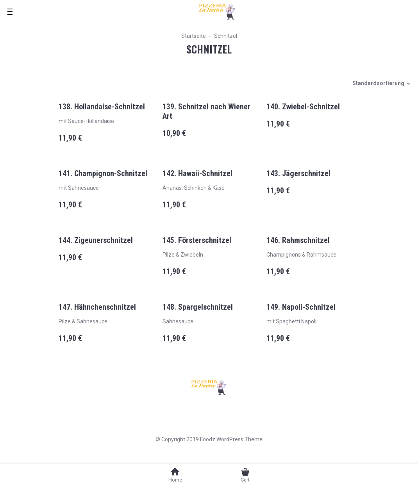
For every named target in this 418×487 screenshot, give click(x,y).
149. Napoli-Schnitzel (301, 307)
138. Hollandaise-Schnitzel (102, 106)
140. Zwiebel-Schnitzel (303, 106)
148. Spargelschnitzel (198, 307)
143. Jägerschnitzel (298, 173)
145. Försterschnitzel (197, 240)
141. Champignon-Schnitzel (103, 173)
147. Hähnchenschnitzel (97, 307)
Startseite (193, 36)
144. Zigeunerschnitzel (96, 240)
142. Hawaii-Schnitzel (197, 173)
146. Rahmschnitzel (298, 240)
